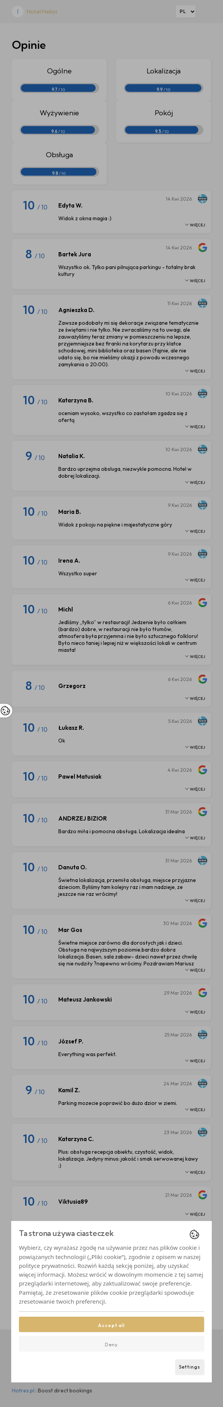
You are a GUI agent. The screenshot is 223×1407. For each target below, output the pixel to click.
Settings (189, 1367)
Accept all (111, 1325)
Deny (111, 1344)
